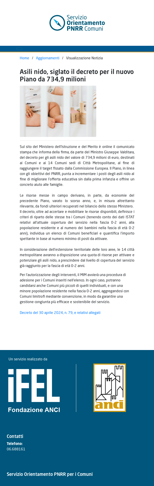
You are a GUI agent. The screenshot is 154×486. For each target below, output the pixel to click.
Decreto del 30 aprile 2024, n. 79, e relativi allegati (60, 313)
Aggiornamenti (47, 58)
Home (24, 58)
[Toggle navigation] (19, 49)
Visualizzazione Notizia (84, 58)
